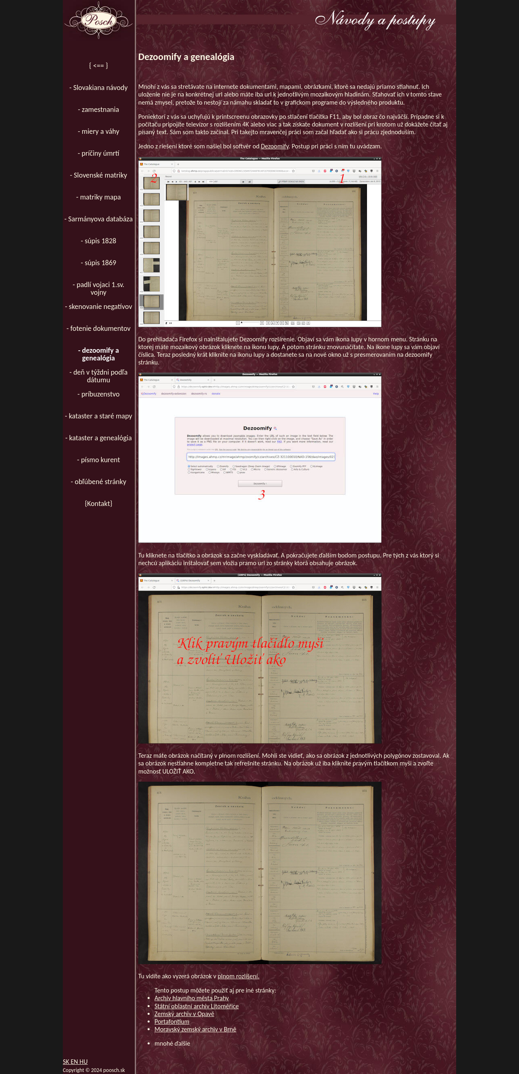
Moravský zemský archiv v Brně (195, 1029)
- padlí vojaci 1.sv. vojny (98, 288)
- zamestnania (98, 109)
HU (83, 1061)
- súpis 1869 (98, 262)
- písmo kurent (98, 459)
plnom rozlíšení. (239, 976)
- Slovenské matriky (98, 175)
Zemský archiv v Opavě (184, 1014)
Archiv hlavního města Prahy (191, 998)
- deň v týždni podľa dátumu (98, 376)
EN (75, 1061)
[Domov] (98, 20)
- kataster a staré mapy (98, 416)
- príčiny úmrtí (99, 153)
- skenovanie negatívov (98, 306)
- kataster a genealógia (98, 437)
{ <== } (98, 65)
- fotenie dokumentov (98, 328)
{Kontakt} (98, 503)
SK (67, 1061)
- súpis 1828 (98, 240)
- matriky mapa (98, 197)
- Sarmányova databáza (98, 218)
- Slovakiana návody (98, 87)
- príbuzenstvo (98, 394)
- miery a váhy (98, 131)
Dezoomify (274, 146)
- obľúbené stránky (99, 481)
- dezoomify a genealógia (98, 354)
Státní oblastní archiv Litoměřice (196, 1006)
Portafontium (171, 1021)
